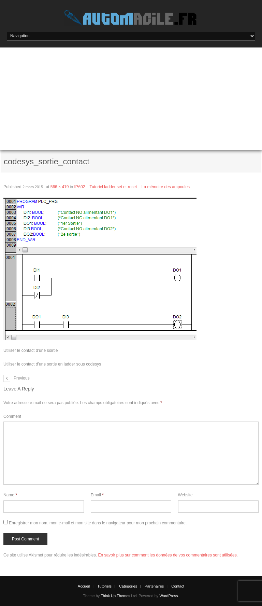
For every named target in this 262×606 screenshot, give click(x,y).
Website (185, 495)
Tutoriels (104, 586)
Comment (12, 416)
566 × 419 (59, 186)
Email (97, 495)
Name (10, 495)
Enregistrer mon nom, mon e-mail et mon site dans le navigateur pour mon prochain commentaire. (98, 523)
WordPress (168, 596)
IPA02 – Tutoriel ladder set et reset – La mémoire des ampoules (132, 186)
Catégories (128, 586)
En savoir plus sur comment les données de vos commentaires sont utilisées (167, 555)
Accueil (84, 586)
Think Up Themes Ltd (118, 596)
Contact (177, 586)
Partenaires (154, 586)
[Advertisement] (131, 99)
